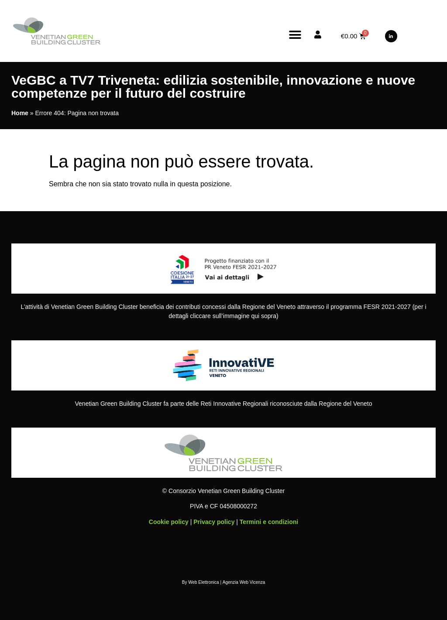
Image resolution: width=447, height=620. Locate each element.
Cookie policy (169, 521)
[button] (295, 35)
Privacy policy (213, 521)
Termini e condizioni (269, 521)
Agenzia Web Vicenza (244, 582)
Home (19, 113)
